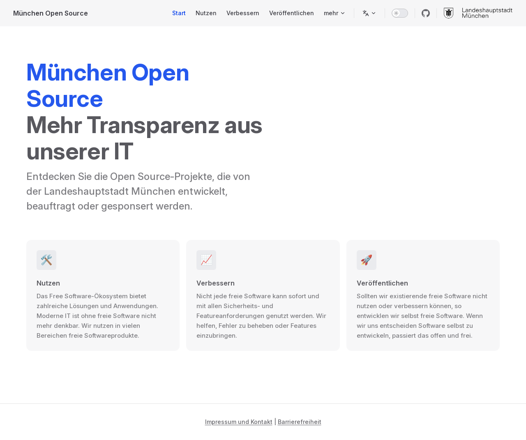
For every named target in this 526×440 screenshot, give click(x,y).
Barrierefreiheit (299, 421)
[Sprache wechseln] (369, 13)
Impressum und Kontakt (238, 421)
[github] (425, 13)
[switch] (400, 13)
